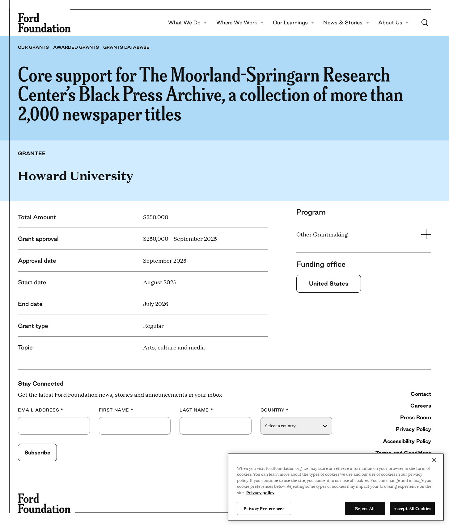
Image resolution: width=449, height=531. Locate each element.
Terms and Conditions (403, 453)
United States (328, 283)
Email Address (40, 410)
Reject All (365, 508)
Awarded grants (76, 47)
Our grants (33, 47)
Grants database (126, 47)
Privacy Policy (413, 429)
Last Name (196, 410)
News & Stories (346, 22)
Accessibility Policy (407, 441)
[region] (336, 487)
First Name (116, 410)
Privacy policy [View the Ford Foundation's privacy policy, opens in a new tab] (260, 492)
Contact (421, 394)
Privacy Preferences (264, 508)
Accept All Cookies (412, 508)
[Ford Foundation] (44, 22)
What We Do (187, 22)
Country (275, 410)
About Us (393, 22)
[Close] (434, 460)
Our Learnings (294, 22)
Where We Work (240, 22)
